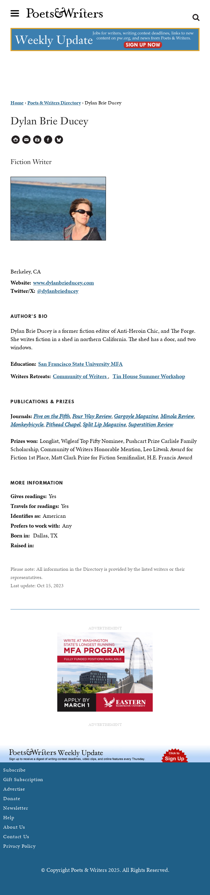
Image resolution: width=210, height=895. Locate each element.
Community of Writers (80, 376)
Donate (11, 798)
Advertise (14, 789)
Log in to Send (26, 139)
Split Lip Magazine (104, 424)
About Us (14, 827)
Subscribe (14, 769)
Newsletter (15, 808)
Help (8, 817)
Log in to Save (37, 139)
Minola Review (177, 416)
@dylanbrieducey (57, 291)
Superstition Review (150, 424)
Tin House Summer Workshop (149, 376)
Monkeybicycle (26, 424)
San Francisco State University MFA (80, 364)
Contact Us (16, 836)
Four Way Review (91, 416)
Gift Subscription (23, 779)
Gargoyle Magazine (136, 416)
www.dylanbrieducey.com (63, 282)
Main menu (14, 13)
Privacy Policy (19, 846)
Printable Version (15, 139)
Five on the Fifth (51, 416)
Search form (196, 17)
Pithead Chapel (63, 424)
